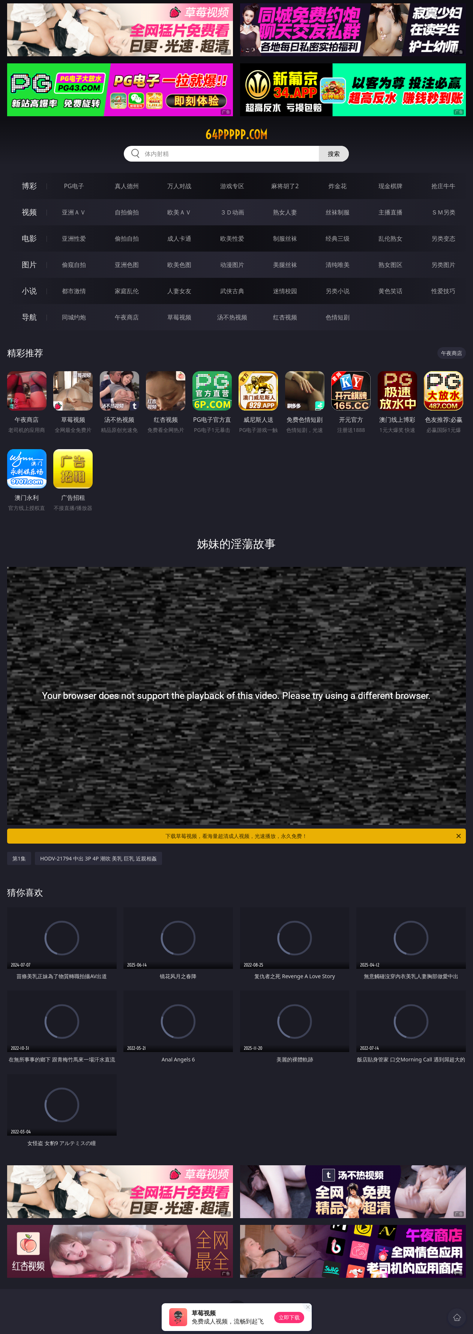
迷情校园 (285, 291)
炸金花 (338, 186)
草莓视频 (179, 317)
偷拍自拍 (127, 238)
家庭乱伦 (127, 291)
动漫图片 (232, 265)
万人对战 (179, 186)
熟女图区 (390, 265)
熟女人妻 (285, 212)
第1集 (19, 858)
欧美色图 (179, 265)
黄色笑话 (390, 291)
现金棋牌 (390, 186)
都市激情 (74, 291)
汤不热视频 (232, 317)
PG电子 (74, 186)
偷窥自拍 (74, 265)
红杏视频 (285, 317)
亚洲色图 (127, 265)
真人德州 (127, 186)
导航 (29, 317)
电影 (29, 238)
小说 (29, 291)
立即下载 (289, 1317)
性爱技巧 (443, 291)
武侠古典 (232, 291)
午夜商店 (127, 317)
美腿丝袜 (285, 265)
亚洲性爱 (74, 238)
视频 (29, 212)
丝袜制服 (338, 212)
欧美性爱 (232, 238)
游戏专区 (232, 186)
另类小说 (338, 291)
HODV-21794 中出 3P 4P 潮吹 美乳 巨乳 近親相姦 (98, 858)
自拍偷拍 (127, 212)
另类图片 (443, 265)
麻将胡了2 (285, 186)
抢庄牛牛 (443, 186)
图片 (29, 264)
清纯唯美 (338, 265)
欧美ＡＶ (179, 212)
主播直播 (390, 212)
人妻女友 (179, 291)
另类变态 (443, 238)
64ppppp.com (236, 134)
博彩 (29, 186)
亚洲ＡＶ (74, 212)
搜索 (334, 154)
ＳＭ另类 (443, 212)
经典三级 (338, 238)
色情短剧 (338, 317)
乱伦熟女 (390, 238)
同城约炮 (74, 317)
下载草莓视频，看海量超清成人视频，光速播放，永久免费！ (313, 836)
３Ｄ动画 (232, 212)
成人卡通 (179, 238)
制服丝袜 (285, 238)
